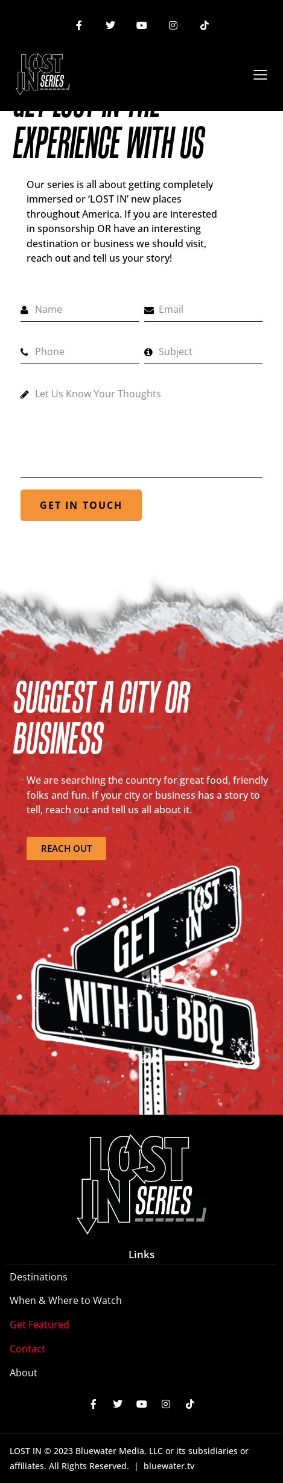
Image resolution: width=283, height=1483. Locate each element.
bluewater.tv (169, 1466)
